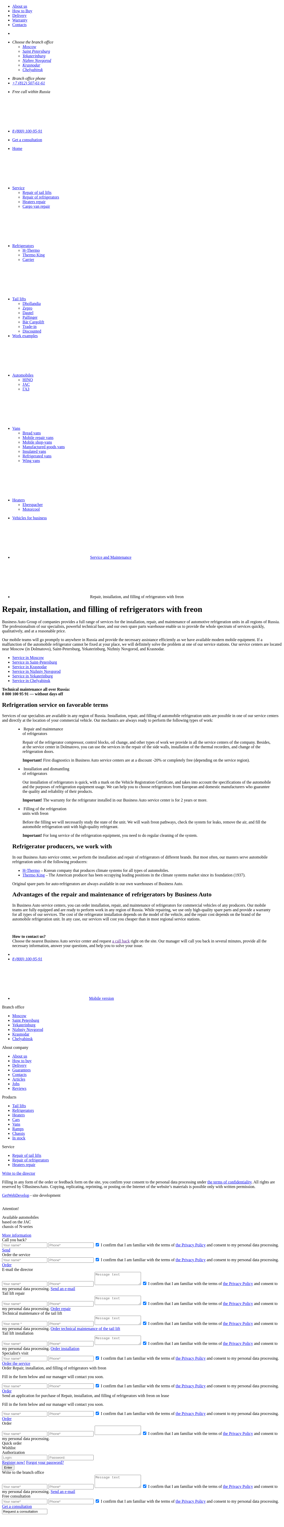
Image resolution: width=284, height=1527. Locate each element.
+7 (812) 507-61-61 (28, 83)
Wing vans (31, 460)
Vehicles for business (29, 518)
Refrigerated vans (37, 456)
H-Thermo (31, 250)
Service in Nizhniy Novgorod (36, 671)
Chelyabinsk (33, 70)
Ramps (18, 1129)
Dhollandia (32, 303)
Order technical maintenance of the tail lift (89, 1334)
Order (7, 1265)
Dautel (28, 313)
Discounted (32, 331)
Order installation (69, 1355)
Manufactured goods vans (44, 447)
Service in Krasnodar (29, 667)
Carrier (28, 259)
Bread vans (32, 433)
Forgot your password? (45, 1471)
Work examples (25, 336)
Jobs (15, 1084)
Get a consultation (27, 140)
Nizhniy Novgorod (27, 1029)
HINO (28, 380)
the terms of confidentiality (229, 1182)
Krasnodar (31, 65)
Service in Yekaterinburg (32, 676)
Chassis (18, 1133)
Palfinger (30, 317)
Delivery (19, 15)
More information (16, 1235)
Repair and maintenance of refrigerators (43, 731)
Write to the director (18, 1173)
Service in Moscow (28, 657)
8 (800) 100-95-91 (27, 131)
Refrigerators (23, 246)
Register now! (13, 1471)
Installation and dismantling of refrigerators (46, 771)
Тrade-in (30, 326)
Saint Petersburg (36, 51)
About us (19, 6)
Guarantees (21, 1070)
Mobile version (63, 998)
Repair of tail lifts (37, 192)
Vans (16, 428)
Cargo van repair (36, 206)
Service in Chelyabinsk (31, 680)
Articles (18, 1079)
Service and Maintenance (111, 557)
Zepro (27, 308)
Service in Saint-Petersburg (34, 662)
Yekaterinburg (34, 56)
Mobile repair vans (38, 437)
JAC (26, 384)
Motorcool (31, 509)
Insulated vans (34, 451)
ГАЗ (26, 389)
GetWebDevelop (15, 1195)
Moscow (29, 47)
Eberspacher (33, 504)
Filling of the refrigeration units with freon (45, 811)
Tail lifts (19, 299)
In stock (18, 1138)
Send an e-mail (67, 1291)
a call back (121, 941)
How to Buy (22, 11)
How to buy (22, 1061)
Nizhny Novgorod (37, 60)
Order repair (65, 1312)
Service (18, 188)
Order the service (16, 1370)
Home (17, 148)
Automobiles (23, 375)
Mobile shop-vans (37, 442)
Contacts (19, 25)
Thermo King (34, 255)
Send (6, 1250)
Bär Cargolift (33, 322)
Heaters (18, 500)
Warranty (19, 20)
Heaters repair (34, 202)
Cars (16, 1119)
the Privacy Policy (190, 1245)
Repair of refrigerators (41, 197)
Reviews (19, 1088)
